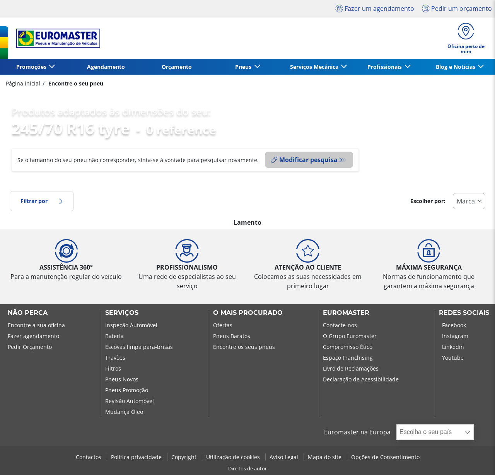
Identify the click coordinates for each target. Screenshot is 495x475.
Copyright (184, 457)
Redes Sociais (464, 313)
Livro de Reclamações (351, 368)
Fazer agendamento (33, 336)
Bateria (114, 336)
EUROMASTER (346, 313)
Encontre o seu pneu (75, 83)
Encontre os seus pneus (244, 346)
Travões (115, 357)
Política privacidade (137, 457)
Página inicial (23, 83)
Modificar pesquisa (304, 159)
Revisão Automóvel (129, 401)
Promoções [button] (32, 66)
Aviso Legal (285, 457)
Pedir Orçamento (30, 346)
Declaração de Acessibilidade (361, 379)
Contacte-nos (340, 325)
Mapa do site (325, 457)
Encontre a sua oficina (36, 325)
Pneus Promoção (126, 390)
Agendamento (106, 66)
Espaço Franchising (348, 357)
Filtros (113, 368)
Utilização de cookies (233, 457)
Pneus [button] (244, 66)
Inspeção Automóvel (131, 325)
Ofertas (222, 325)
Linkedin (453, 346)
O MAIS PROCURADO (248, 313)
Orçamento (177, 66)
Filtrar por (41, 201)
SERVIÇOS (121, 313)
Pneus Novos (121, 379)
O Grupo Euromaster (350, 336)
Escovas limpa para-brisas (139, 346)
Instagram (455, 336)
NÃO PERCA (28, 313)
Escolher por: (427, 201)
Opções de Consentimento (385, 457)
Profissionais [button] (385, 66)
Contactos (89, 457)
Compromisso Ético (347, 346)
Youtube (453, 357)
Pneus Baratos (231, 336)
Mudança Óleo (124, 411)
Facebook (454, 325)
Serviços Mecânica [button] (315, 66)
